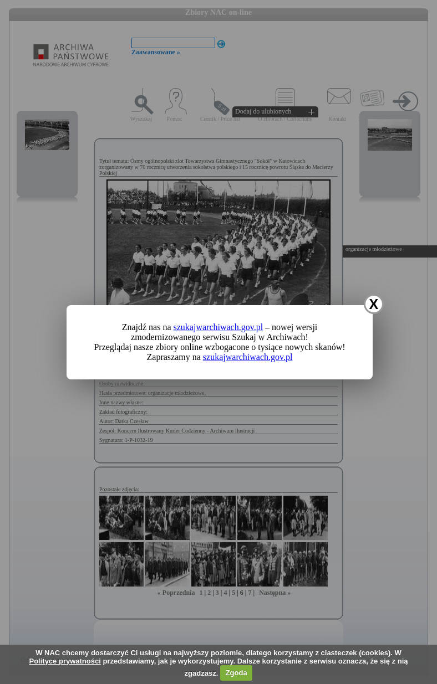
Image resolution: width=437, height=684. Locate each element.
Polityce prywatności (64, 661)
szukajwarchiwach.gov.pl (218, 327)
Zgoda (236, 672)
